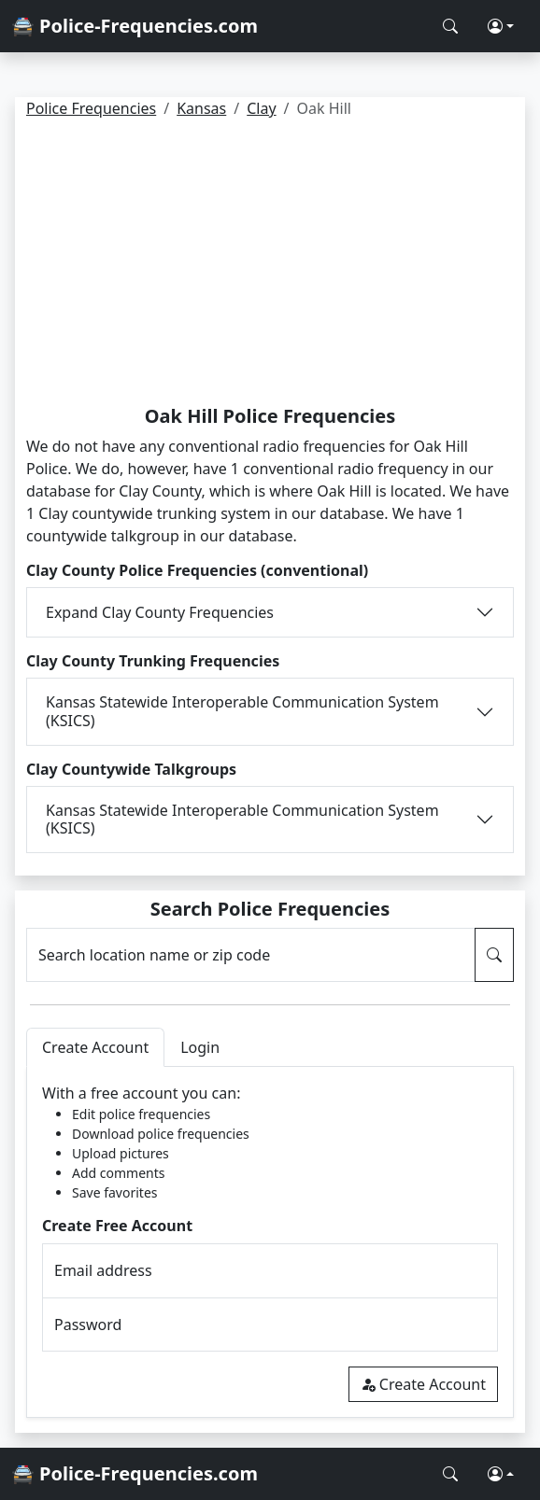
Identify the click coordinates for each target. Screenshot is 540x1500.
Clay (261, 108)
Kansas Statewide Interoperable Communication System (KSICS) (242, 711)
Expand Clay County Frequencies (160, 612)
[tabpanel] (270, 1242)
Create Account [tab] (95, 1047)
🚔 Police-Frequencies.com (134, 25)
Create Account (423, 1384)
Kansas (201, 108)
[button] (501, 26)
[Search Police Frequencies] (450, 26)
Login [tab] (200, 1047)
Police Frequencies (91, 108)
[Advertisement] (270, 265)
